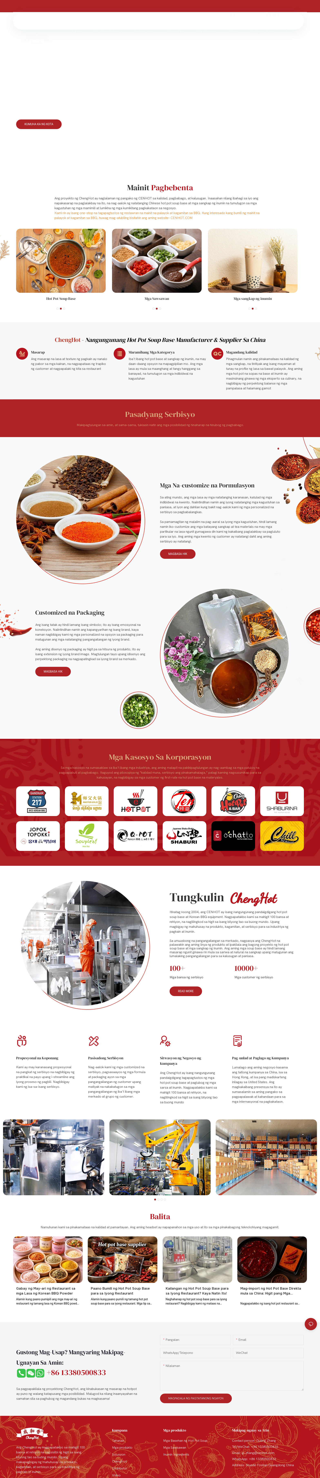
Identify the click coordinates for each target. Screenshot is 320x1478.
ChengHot (119, 1461)
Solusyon (118, 1454)
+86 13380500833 (292, 5)
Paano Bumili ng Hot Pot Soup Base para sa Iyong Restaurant (120, 1291)
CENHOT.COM (182, 218)
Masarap (38, 352)
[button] (276, 21)
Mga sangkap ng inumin (253, 298)
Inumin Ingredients (176, 1454)
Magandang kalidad (241, 352)
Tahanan (118, 1441)
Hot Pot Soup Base (61, 298)
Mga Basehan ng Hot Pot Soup (185, 1441)
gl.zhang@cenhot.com (249, 5)
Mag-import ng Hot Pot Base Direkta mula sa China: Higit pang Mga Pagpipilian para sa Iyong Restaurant (271, 1291)
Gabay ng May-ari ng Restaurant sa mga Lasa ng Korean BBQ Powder (45, 1291)
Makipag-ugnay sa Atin (250, 1430)
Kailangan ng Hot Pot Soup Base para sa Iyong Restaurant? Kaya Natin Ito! (197, 1291)
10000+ (246, 968)
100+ (177, 968)
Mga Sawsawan (157, 298)
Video (116, 1475)
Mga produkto (122, 1447)
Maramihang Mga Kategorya (151, 352)
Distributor (119, 1468)
